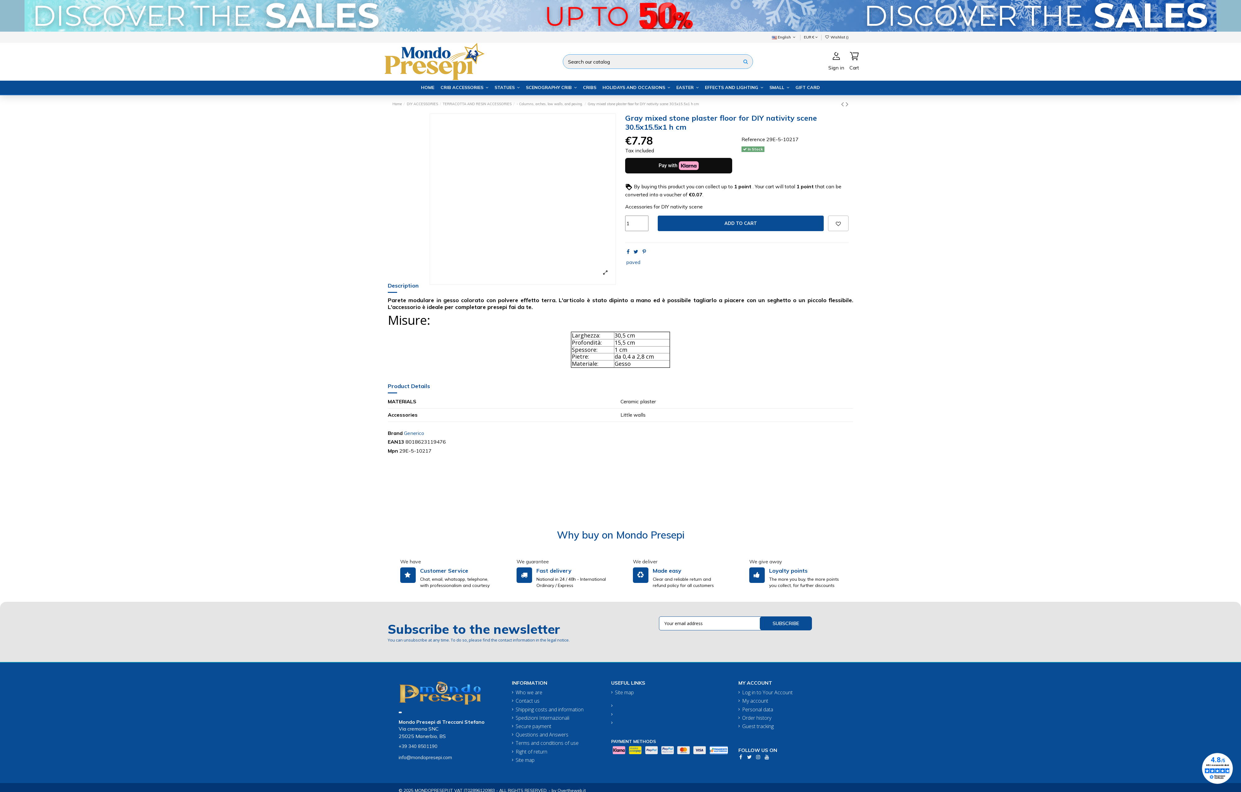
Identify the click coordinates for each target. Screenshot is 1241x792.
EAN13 (396, 442)
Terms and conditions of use (547, 743)
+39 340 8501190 (418, 746)
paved (633, 262)
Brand (395, 433)
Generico (414, 433)
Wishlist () (837, 37)
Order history (756, 718)
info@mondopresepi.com (425, 757)
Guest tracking (758, 726)
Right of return (531, 752)
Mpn (393, 451)
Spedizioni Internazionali (542, 718)
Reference (753, 139)
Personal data (757, 709)
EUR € (811, 37)
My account (755, 701)
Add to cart (740, 223)
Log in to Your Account (767, 692)
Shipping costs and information (550, 709)
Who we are (529, 692)
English (784, 37)
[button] (464, 88)
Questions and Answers (542, 735)
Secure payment (533, 726)
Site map (525, 760)
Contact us (528, 701)
